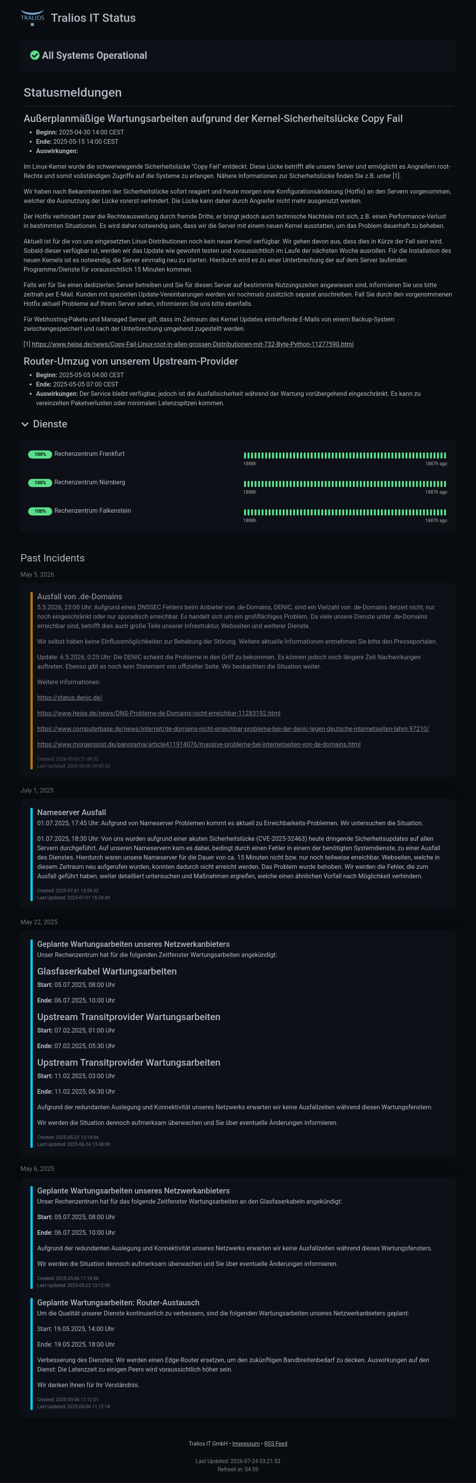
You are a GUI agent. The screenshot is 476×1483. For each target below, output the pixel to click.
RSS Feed (275, 1444)
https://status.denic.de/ (70, 697)
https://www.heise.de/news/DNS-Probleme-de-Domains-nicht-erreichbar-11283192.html (159, 713)
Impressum (246, 1444)
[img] (343, 455)
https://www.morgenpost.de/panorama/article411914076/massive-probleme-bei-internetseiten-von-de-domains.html (199, 744)
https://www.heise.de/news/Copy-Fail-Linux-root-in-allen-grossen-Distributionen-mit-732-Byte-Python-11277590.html (193, 344)
